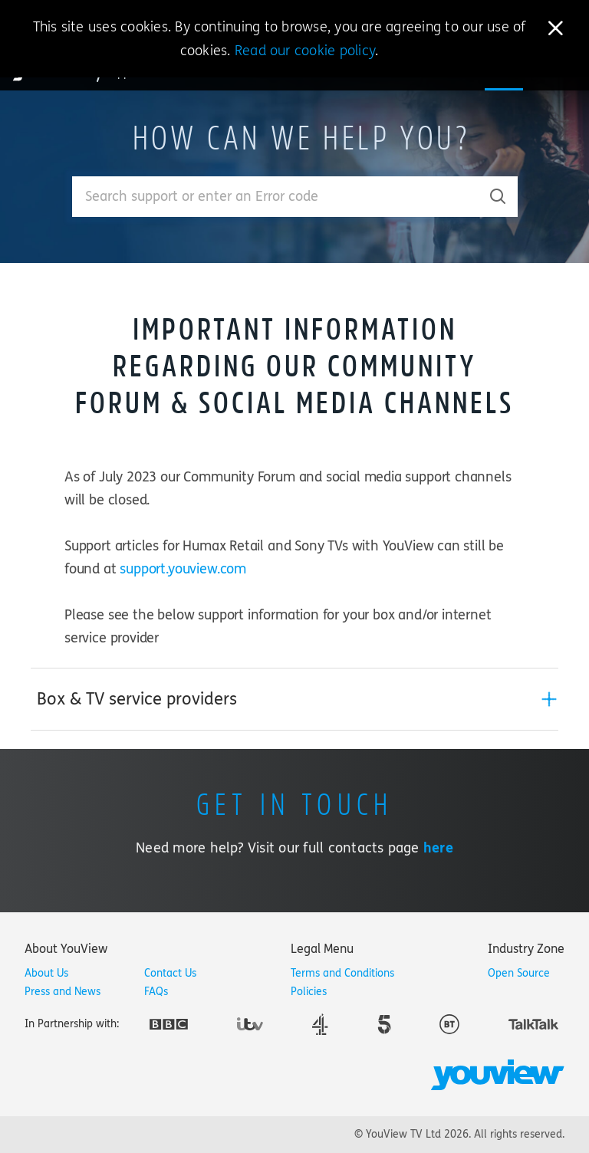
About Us (46, 973)
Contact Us (170, 973)
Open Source (519, 973)
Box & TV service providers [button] (137, 699)
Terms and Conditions (342, 973)
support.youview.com (183, 568)
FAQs (156, 991)
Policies (309, 991)
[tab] (294, 699)
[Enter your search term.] (276, 196)
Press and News (62, 991)
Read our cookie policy (305, 50)
